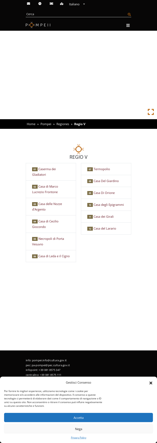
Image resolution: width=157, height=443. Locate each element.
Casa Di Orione (101, 193)
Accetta (79, 418)
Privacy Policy (78, 437)
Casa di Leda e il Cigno (51, 256)
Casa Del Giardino (103, 181)
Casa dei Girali (100, 216)
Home (31, 124)
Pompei (45, 124)
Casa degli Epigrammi (105, 205)
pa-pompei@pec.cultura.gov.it (51, 365)
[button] (151, 383)
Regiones (62, 124)
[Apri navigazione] (127, 25)
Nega (78, 429)
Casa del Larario (101, 228)
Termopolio (98, 169)
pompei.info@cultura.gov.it (49, 360)
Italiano (75, 4)
